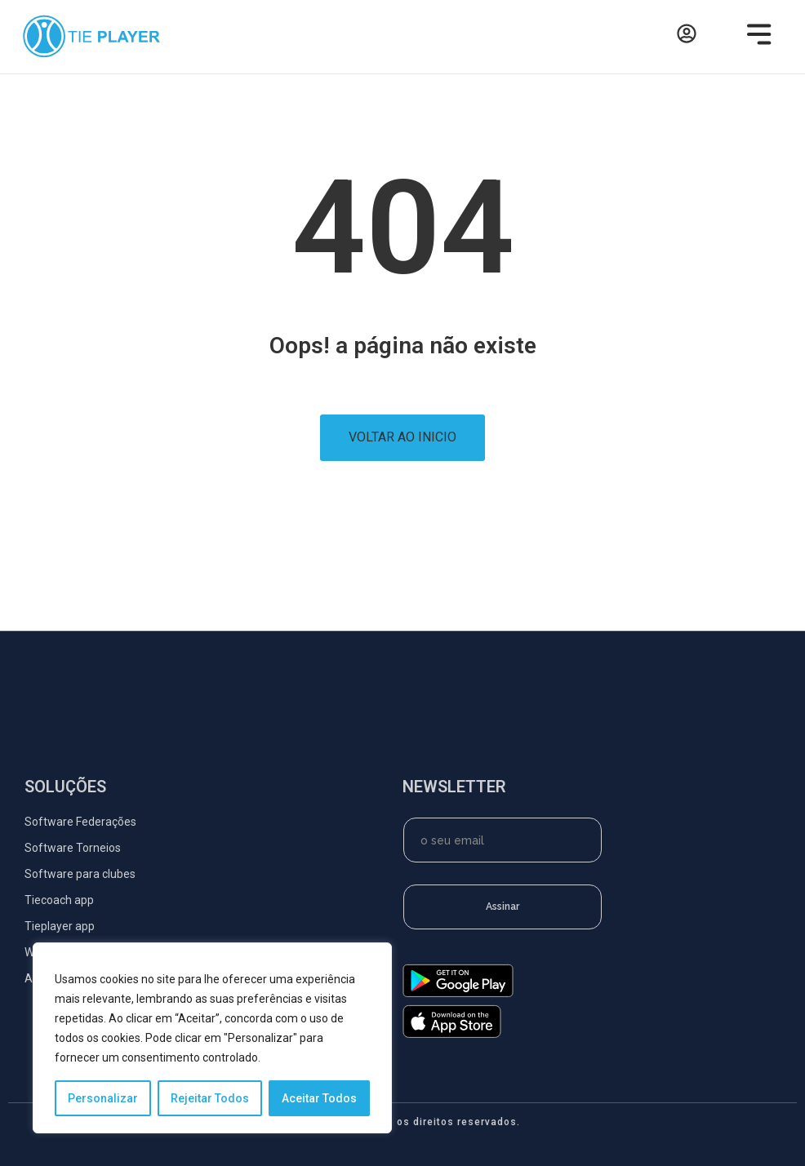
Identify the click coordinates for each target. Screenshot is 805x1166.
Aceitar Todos (319, 1098)
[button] (755, 36)
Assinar (502, 906)
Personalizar (103, 1098)
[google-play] (458, 993)
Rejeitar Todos (210, 1098)
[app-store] (451, 1033)
